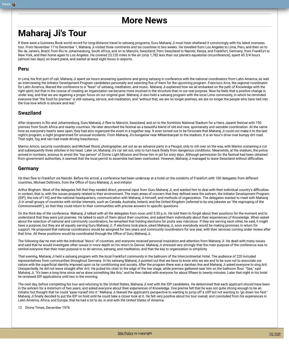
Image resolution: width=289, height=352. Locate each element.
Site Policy (125, 333)
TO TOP (275, 334)
